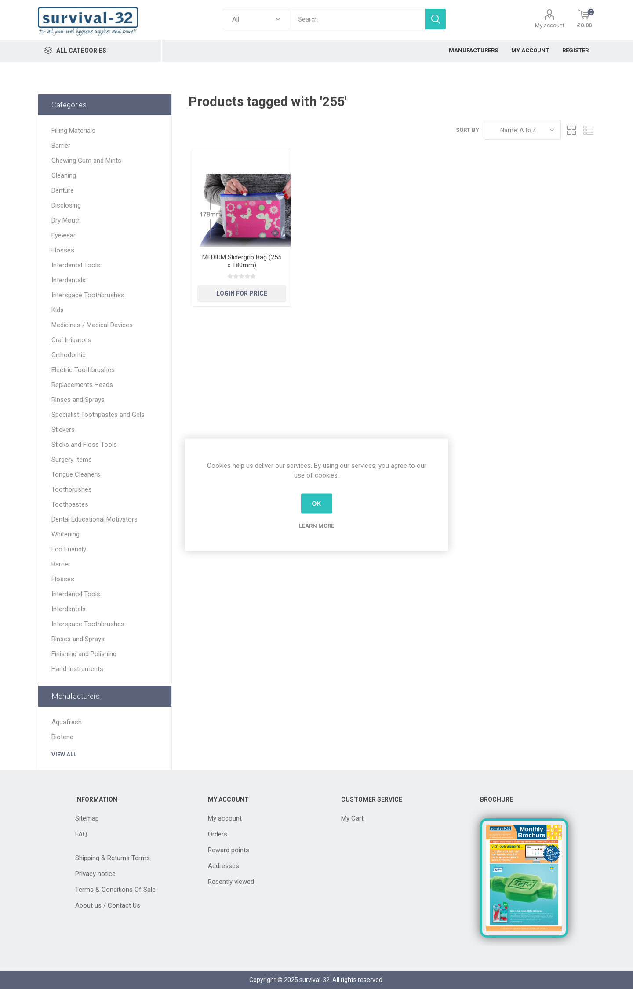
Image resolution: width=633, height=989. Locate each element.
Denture (62, 190)
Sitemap (87, 818)
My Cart (352, 818)
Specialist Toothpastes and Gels (98, 415)
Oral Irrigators (71, 340)
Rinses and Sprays (78, 400)
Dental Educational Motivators (94, 519)
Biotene (62, 737)
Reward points (228, 850)
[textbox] (357, 19)
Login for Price (241, 293)
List (588, 130)
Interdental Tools (75, 265)
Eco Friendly (68, 549)
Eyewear (63, 235)
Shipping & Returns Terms (112, 858)
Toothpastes (69, 504)
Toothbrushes (71, 489)
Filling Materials (73, 131)
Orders (217, 834)
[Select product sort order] (523, 130)
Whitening (65, 534)
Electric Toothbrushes (83, 370)
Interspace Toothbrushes (87, 295)
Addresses (223, 866)
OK (316, 503)
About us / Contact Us (107, 905)
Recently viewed (231, 882)
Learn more (316, 525)
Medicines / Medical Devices (92, 325)
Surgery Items (71, 459)
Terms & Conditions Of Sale (115, 890)
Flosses (62, 250)
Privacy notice (95, 874)
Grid (571, 130)
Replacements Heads (82, 385)
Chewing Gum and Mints (86, 160)
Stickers (63, 430)
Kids (57, 310)
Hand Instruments (77, 669)
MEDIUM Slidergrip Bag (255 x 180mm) (241, 261)
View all (63, 754)
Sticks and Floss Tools (84, 445)
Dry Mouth (66, 220)
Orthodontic (68, 355)
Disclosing (66, 205)
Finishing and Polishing (83, 654)
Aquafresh (66, 722)
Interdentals (68, 280)
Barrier (60, 146)
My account (549, 25)
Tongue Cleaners (75, 474)
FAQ (81, 834)
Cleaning (63, 175)
